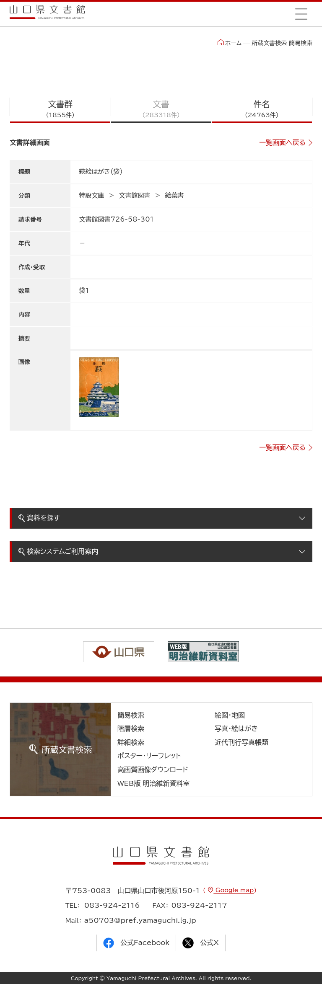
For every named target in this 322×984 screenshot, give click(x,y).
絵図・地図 (230, 715)
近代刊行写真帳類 (241, 742)
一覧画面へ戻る (282, 142)
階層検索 (130, 728)
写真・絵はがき (236, 728)
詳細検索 (130, 742)
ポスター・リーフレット (149, 755)
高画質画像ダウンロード (152, 769)
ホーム (230, 42)
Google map (233, 890)
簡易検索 (130, 715)
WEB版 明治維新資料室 (153, 783)
